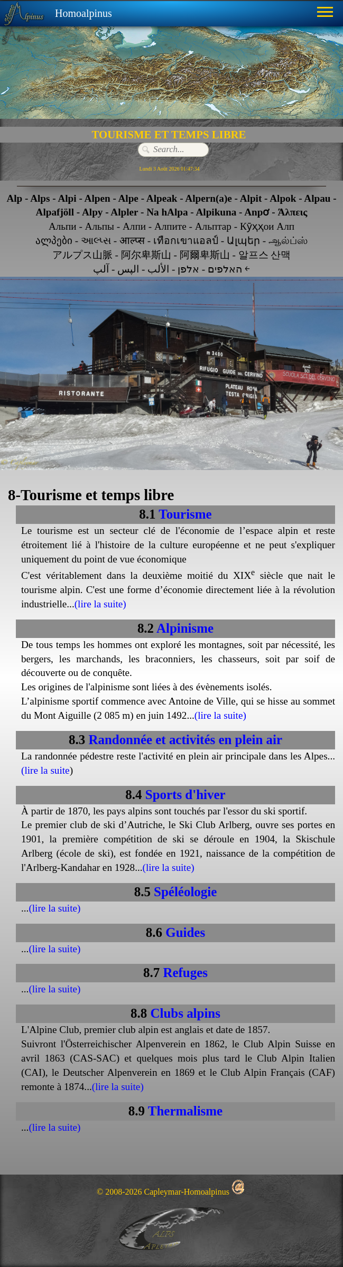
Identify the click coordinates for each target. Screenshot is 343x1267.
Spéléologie (185, 892)
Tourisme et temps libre (97, 494)
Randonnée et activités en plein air (185, 740)
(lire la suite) (100, 603)
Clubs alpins (185, 1013)
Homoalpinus (83, 13)
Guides (185, 932)
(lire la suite (45, 770)
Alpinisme (185, 628)
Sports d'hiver (185, 794)
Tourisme (185, 514)
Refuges (185, 972)
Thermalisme (185, 1111)
